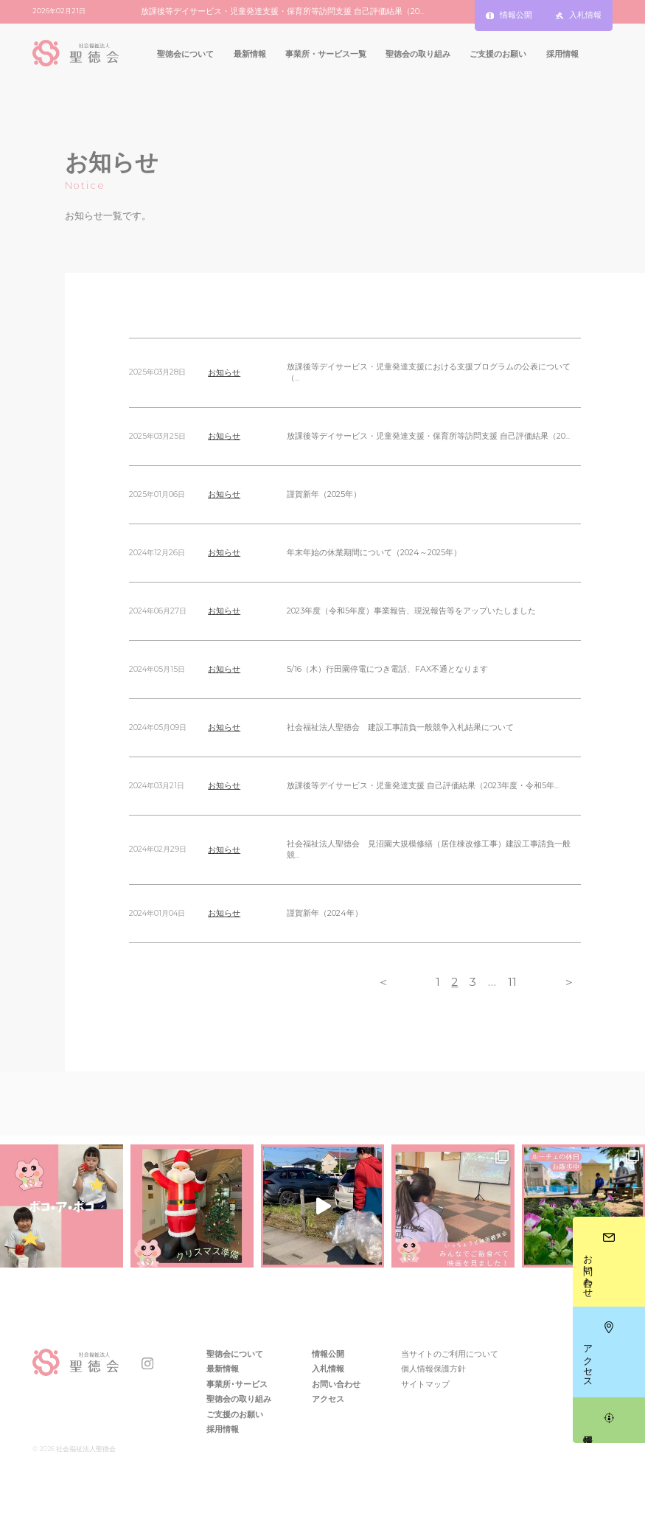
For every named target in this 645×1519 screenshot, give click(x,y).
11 (512, 982)
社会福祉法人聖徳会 (85, 1449)
